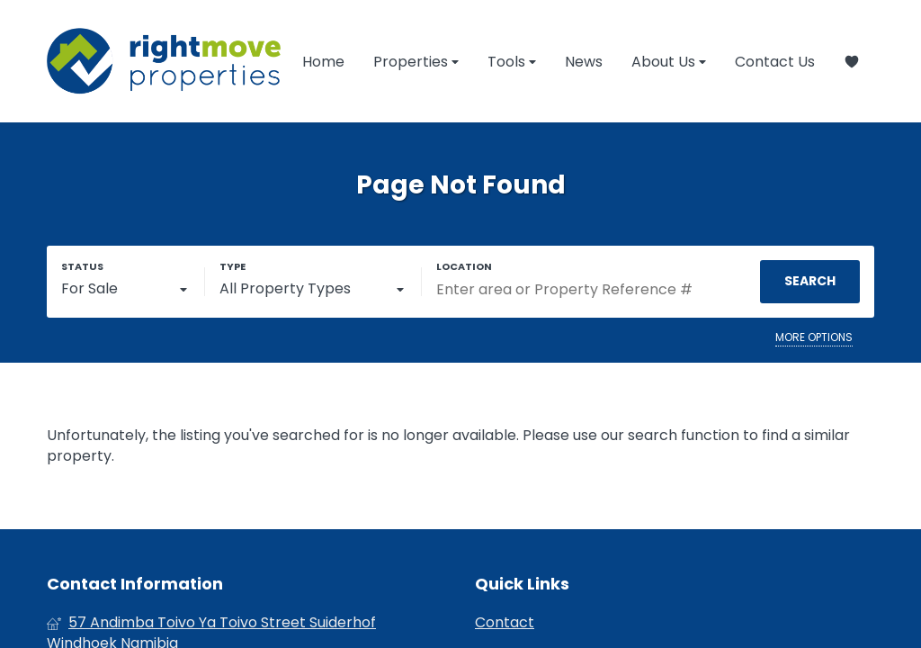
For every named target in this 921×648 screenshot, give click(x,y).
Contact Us (775, 61)
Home (323, 61)
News (584, 61)
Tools (511, 61)
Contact (504, 623)
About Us (668, 61)
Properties (416, 61)
